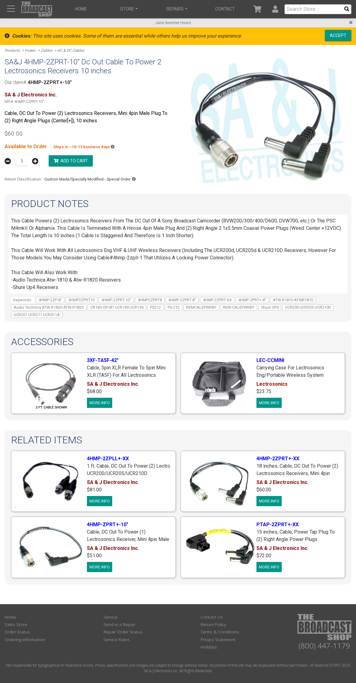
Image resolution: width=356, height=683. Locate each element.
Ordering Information (25, 639)
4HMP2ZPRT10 (81, 299)
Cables (48, 50)
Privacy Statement (218, 639)
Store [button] (126, 8)
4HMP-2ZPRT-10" (116, 299)
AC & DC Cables (72, 50)
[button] (275, 9)
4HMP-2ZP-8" (50, 299)
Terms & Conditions (220, 631)
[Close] (350, 22)
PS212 (155, 306)
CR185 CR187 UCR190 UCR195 (117, 306)
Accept (338, 35)
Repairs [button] (173, 8)
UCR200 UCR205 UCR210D (308, 306)
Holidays (209, 646)
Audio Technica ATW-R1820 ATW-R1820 (49, 306)
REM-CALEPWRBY (238, 306)
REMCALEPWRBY (201, 306)
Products (12, 50)
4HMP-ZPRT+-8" (252, 299)
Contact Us (212, 616)
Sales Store (16, 624)
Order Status (17, 631)
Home (81, 8)
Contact (223, 8)
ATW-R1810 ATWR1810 (293, 299)
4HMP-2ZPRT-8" (182, 299)
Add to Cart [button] (71, 160)
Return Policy (213, 624)
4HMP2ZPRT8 (150, 299)
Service (110, 616)
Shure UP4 (270, 306)
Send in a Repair (119, 624)
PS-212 (174, 306)
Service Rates (117, 639)
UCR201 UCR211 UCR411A (37, 314)
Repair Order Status (123, 631)
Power (30, 50)
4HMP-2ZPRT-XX (217, 299)
